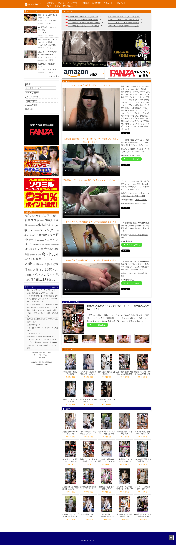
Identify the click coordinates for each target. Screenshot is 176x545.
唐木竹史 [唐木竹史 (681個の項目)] (49, 254)
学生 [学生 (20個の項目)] (31, 240)
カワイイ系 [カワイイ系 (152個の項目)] (51, 274)
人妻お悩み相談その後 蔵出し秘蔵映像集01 (124, 373)
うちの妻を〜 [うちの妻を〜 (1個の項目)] (55, 244)
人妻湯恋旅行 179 (33, 333)
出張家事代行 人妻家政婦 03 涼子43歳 (142, 433)
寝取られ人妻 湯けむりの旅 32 (70, 400)
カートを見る (53, 6)
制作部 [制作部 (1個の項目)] (41, 264)
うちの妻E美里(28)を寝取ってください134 (88, 433)
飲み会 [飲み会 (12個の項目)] (38, 254)
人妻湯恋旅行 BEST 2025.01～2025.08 (124, 460)
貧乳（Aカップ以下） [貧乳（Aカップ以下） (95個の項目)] (38, 215)
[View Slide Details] (106, 49)
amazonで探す (31, 105)
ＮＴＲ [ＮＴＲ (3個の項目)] (54, 280)
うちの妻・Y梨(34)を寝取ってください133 (106, 460)
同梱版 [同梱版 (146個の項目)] (35, 220)
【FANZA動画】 (140, 203)
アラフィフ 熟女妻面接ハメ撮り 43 (142, 488)
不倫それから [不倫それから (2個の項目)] (37, 244)
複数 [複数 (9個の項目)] (29, 275)
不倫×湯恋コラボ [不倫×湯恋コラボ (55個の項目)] (45, 234)
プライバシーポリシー (41, 355)
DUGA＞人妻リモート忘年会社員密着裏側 (123, 23)
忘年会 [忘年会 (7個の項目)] (32, 255)
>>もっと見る (54, 76)
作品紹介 (60, 3)
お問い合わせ (121, 3)
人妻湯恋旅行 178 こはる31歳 (88, 515)
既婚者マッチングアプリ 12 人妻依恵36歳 (106, 433)
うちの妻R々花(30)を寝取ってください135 (88, 373)
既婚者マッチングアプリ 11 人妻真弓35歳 (70, 515)
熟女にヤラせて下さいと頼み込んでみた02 (142, 373)
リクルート (108, 3)
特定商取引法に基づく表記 (41, 352)
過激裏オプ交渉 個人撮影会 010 (106, 488)
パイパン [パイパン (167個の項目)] (37, 274)
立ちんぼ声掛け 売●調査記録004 (106, 373)
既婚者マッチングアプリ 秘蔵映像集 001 (142, 515)
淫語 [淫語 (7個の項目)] (28, 280)
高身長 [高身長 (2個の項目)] (30, 225)
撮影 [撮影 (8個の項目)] (34, 249)
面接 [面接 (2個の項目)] (29, 270)
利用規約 (41, 357)
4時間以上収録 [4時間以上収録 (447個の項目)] (41, 279)
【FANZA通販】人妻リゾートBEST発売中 (83, 26)
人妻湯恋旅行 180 (33, 325)
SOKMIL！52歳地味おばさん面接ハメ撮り (123, 20)
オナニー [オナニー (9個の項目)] (55, 259)
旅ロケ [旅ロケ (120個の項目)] (40, 269)
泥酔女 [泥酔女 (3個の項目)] (42, 220)
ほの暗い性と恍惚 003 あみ (106, 400)
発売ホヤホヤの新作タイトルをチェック (83, 17)
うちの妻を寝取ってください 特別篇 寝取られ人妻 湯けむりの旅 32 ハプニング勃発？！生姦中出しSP (42, 299)
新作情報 (50, 3)
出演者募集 (96, 3)
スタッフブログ (73, 3)
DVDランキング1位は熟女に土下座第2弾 (83, 20)
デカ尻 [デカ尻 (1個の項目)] (33, 270)
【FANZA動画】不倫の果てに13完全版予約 (84, 23)
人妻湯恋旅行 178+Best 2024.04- (106, 515)
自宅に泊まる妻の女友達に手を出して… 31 (70, 488)
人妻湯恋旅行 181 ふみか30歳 (70, 373)
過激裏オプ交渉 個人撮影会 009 (124, 515)
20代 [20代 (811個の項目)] (48, 269)
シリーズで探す (31, 97)
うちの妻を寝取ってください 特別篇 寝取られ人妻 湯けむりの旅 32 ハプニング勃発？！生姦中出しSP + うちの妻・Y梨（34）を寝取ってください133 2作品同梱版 (42, 310)
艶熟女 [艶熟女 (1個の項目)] (44, 244)
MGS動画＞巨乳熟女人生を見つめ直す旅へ (124, 17)
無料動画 (85, 3)
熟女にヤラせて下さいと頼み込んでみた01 (88, 460)
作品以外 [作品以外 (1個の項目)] (35, 225)
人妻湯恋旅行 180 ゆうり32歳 (70, 433)
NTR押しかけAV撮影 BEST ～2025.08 (70, 460)
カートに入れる (131, 159)
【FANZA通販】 (141, 200)
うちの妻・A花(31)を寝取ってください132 (124, 488)
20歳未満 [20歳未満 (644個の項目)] (32, 264)
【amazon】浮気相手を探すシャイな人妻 (123, 26)
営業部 (51, 35)
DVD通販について (70, 6)
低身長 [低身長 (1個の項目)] (48, 244)
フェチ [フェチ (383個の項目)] (42, 248)
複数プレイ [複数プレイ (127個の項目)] (43, 258)
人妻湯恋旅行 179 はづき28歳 (124, 433)
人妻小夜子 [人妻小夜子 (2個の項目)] (31, 235)
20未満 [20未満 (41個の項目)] (28, 249)
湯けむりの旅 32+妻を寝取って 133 (88, 400)
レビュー (51, 23)
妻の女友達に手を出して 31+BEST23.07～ (88, 488)
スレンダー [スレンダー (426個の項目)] (48, 230)
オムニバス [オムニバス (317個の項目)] (41, 239)
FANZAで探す (31, 101)
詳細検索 (29, 109)
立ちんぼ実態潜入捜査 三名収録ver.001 (142, 460)
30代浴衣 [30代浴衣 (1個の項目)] (37, 230)
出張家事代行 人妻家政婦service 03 (40, 336)
